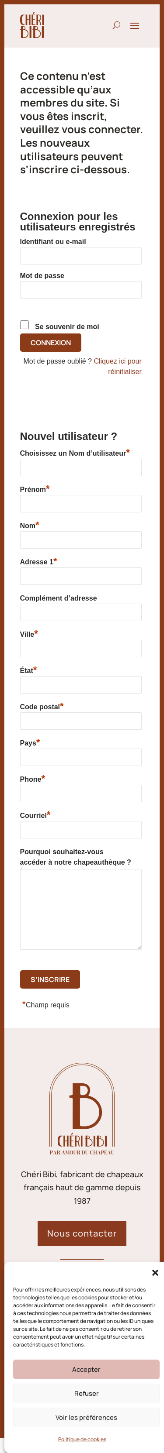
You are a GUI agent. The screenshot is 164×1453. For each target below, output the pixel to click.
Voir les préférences (86, 1417)
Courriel (35, 814)
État (28, 669)
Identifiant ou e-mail (53, 241)
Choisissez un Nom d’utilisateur (75, 452)
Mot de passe (42, 275)
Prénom (35, 488)
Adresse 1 (38, 561)
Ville (29, 633)
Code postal (42, 706)
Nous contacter (82, 1233)
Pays (30, 742)
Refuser (86, 1393)
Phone (32, 778)
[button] (155, 1272)
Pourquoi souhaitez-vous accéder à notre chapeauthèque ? (75, 858)
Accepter (86, 1369)
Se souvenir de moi (67, 326)
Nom (29, 524)
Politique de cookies (82, 1439)
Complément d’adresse (58, 598)
